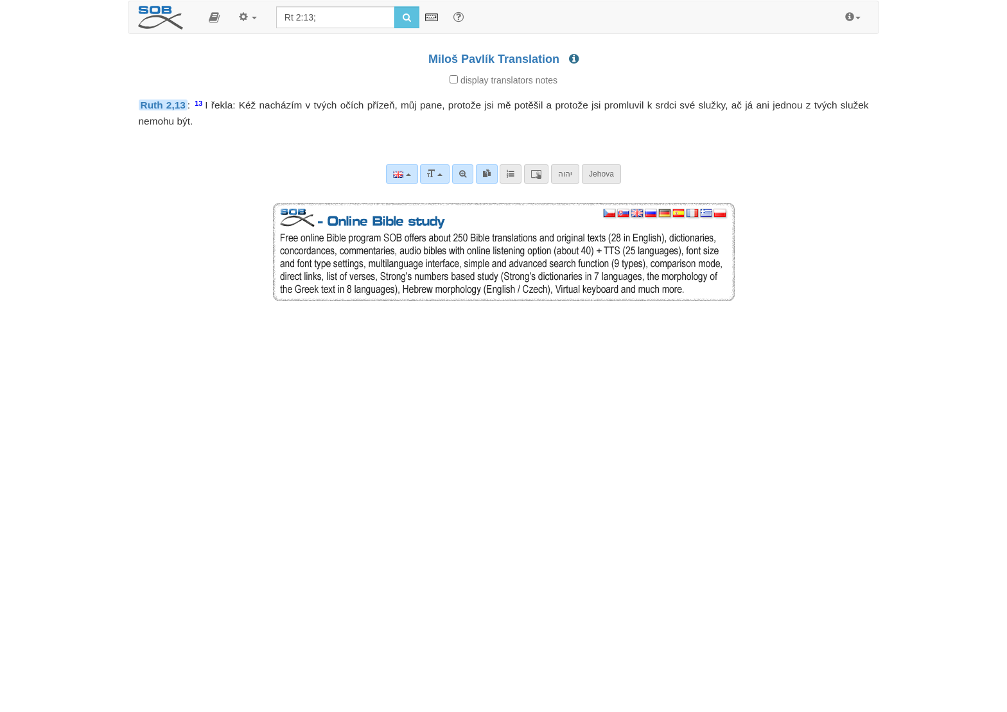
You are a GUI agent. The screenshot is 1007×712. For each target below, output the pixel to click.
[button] (214, 17)
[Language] (401, 174)
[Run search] (406, 17)
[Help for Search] (458, 17)
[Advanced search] (462, 174)
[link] (487, 174)
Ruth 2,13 (163, 105)
